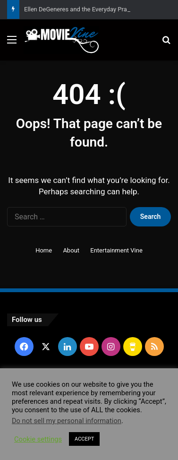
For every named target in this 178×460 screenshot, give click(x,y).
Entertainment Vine (116, 250)
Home (43, 250)
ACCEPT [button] (84, 439)
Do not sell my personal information (66, 421)
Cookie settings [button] (38, 439)
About (71, 250)
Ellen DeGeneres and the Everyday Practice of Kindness (99, 9)
